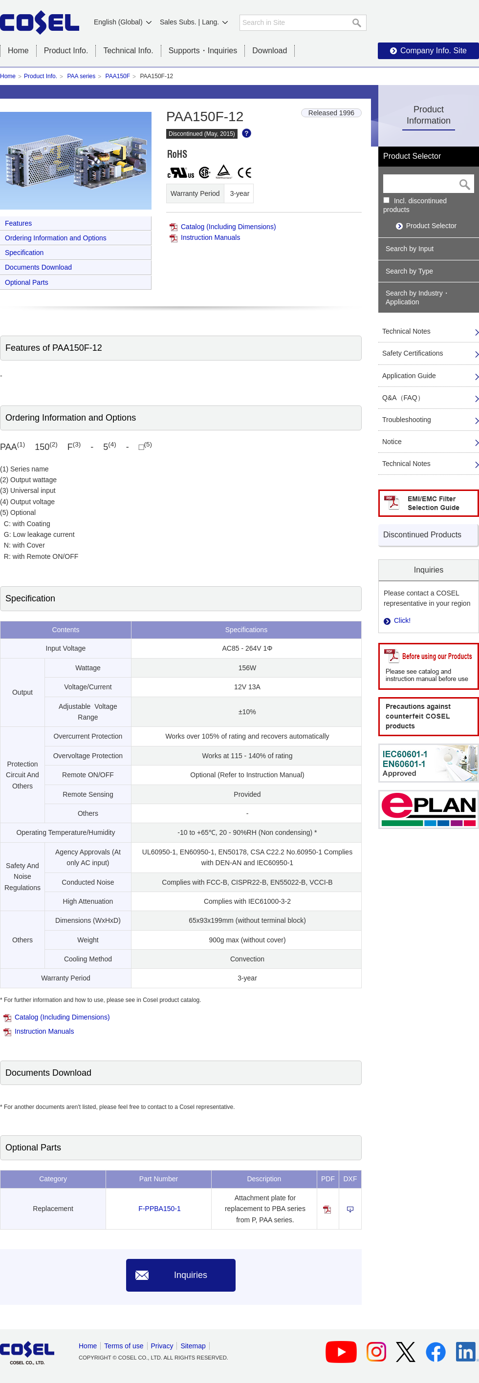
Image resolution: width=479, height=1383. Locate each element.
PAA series (81, 76)
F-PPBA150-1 (159, 1209)
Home (18, 50)
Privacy (162, 1346)
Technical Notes (406, 331)
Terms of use (123, 1346)
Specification (24, 252)
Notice (392, 442)
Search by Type (409, 271)
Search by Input (410, 249)
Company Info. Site (433, 50)
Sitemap (192, 1346)
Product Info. (40, 76)
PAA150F (118, 76)
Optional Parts (26, 282)
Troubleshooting (406, 420)
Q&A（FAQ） (403, 398)
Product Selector (431, 226)
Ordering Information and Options (56, 238)
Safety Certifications (412, 353)
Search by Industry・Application (418, 297)
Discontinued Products (422, 535)
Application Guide (409, 376)
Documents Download (38, 267)
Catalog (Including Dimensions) (228, 227)
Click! (402, 620)
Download (269, 50)
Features (18, 223)
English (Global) (118, 22)
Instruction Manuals (210, 237)
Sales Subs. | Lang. (189, 22)
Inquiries (190, 1275)
